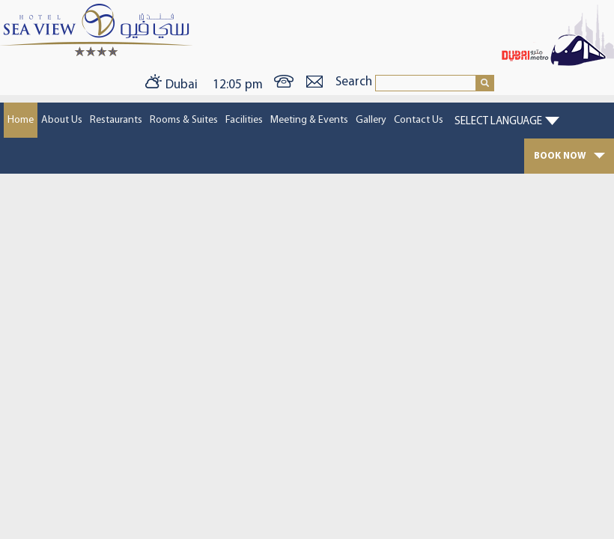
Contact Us (418, 120)
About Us (61, 120)
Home (20, 120)
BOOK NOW (569, 156)
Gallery (371, 120)
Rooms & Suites (184, 120)
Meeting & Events (309, 120)
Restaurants (116, 120)
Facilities (244, 120)
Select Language (498, 121)
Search (355, 82)
